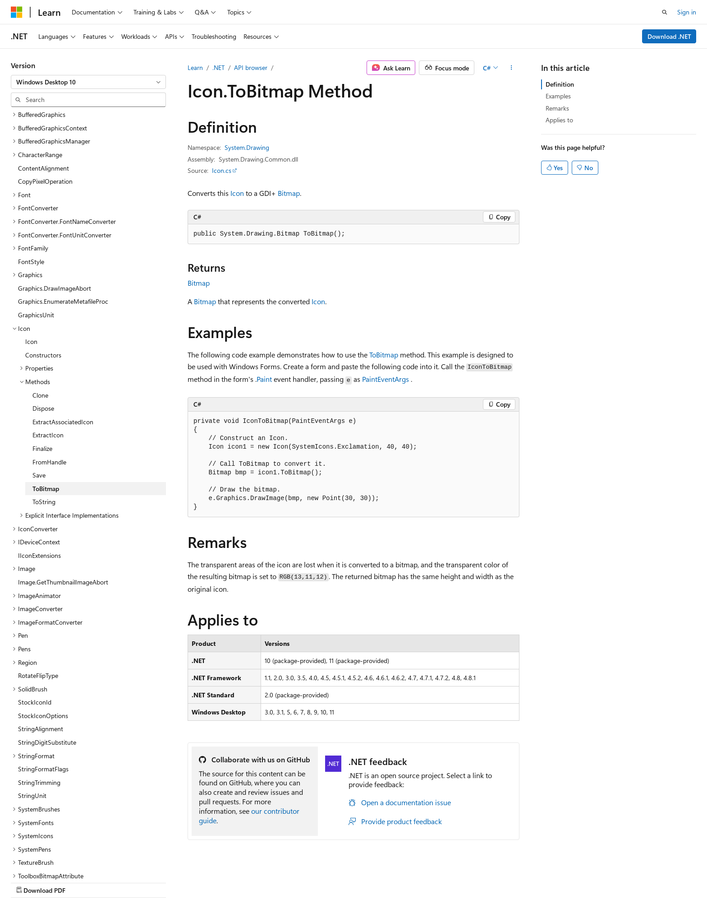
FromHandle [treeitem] (49, 403)
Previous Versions (409, 881)
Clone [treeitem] (40, 337)
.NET (218, 67)
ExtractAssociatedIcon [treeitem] (62, 363)
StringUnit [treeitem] (32, 737)
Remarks (557, 108)
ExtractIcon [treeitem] (48, 376)
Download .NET (669, 36)
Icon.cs (221, 170)
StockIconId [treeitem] (34, 644)
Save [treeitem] (39, 417)
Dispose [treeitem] (43, 350)
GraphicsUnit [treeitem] (36, 256)
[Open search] (665, 12)
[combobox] (88, 82)
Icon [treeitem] (31, 283)
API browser (250, 67)
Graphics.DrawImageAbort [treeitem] (54, 230)
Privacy (523, 881)
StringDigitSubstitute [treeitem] (47, 684)
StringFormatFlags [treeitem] (43, 710)
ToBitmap (383, 354)
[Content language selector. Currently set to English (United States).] (52, 880)
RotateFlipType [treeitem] (38, 617)
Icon (237, 193)
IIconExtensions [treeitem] (39, 497)
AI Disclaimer (356, 881)
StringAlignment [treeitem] (40, 670)
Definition (560, 84)
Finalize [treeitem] (42, 390)
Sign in (686, 12)
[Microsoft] (17, 12)
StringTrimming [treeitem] (39, 724)
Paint (264, 379)
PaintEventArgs (385, 379)
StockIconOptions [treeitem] (43, 657)
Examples (558, 96)
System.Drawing (247, 147)
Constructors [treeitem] (43, 296)
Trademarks (613, 881)
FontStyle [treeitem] (31, 203)
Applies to (559, 120)
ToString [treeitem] (43, 443)
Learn (195, 67)
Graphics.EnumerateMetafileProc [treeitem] (63, 243)
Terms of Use (569, 881)
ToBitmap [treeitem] (45, 430)
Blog (450, 881)
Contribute (488, 881)
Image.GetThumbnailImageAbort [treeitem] (63, 523)
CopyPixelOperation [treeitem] (45, 123)
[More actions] (511, 67)
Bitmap (289, 193)
